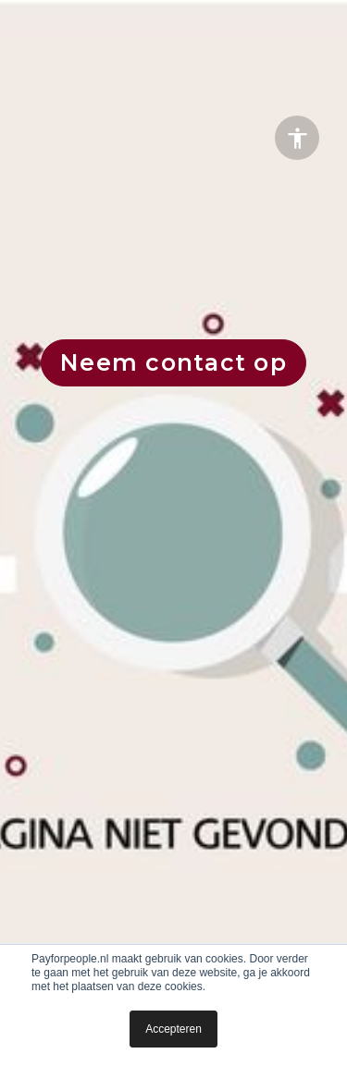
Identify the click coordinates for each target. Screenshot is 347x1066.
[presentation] (173, 532)
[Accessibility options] (297, 138)
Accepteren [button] (173, 1029)
